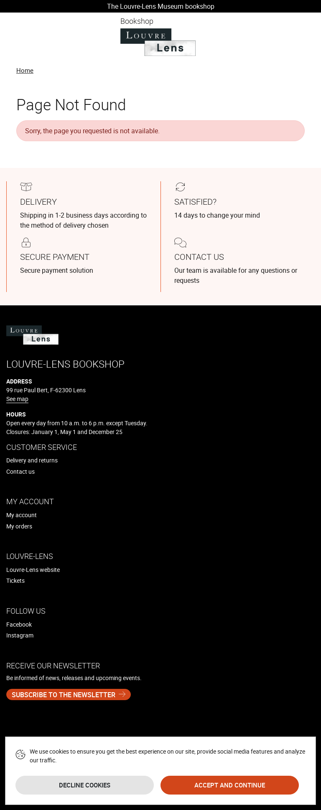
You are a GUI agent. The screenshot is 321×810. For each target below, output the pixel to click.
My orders (19, 526)
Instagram (19, 635)
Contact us (20, 471)
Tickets (15, 580)
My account (21, 515)
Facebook (19, 624)
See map (17, 399)
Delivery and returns (32, 460)
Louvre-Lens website (33, 570)
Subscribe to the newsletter (63, 694)
